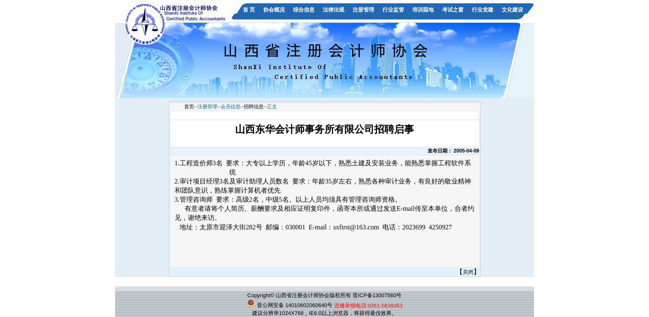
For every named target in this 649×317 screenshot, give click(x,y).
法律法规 (333, 10)
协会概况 (274, 10)
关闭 (468, 272)
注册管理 (363, 10)
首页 (189, 107)
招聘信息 (254, 107)
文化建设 (512, 10)
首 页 (249, 10)
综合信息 (304, 10)
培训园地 (423, 10)
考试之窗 (453, 10)
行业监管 (393, 10)
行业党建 (482, 10)
